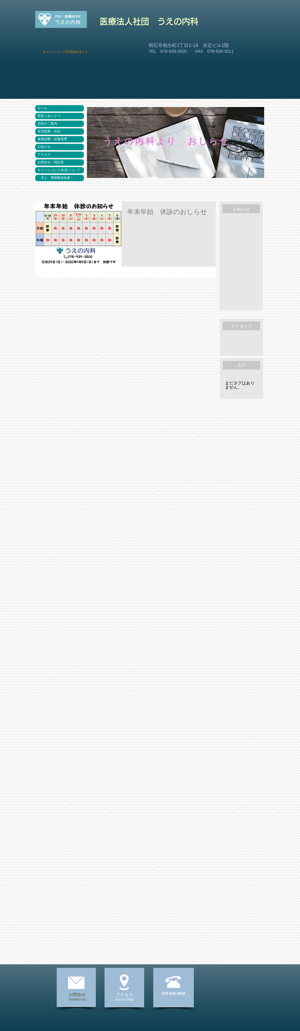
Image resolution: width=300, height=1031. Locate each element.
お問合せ (77, 994)
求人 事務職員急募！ (56, 178)
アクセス (44, 155)
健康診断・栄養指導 (52, 139)
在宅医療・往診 (49, 131)
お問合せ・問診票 (51, 162)
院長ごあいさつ (49, 116)
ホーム (42, 108)
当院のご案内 (47, 124)
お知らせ (44, 147)
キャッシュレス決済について (59, 170)
